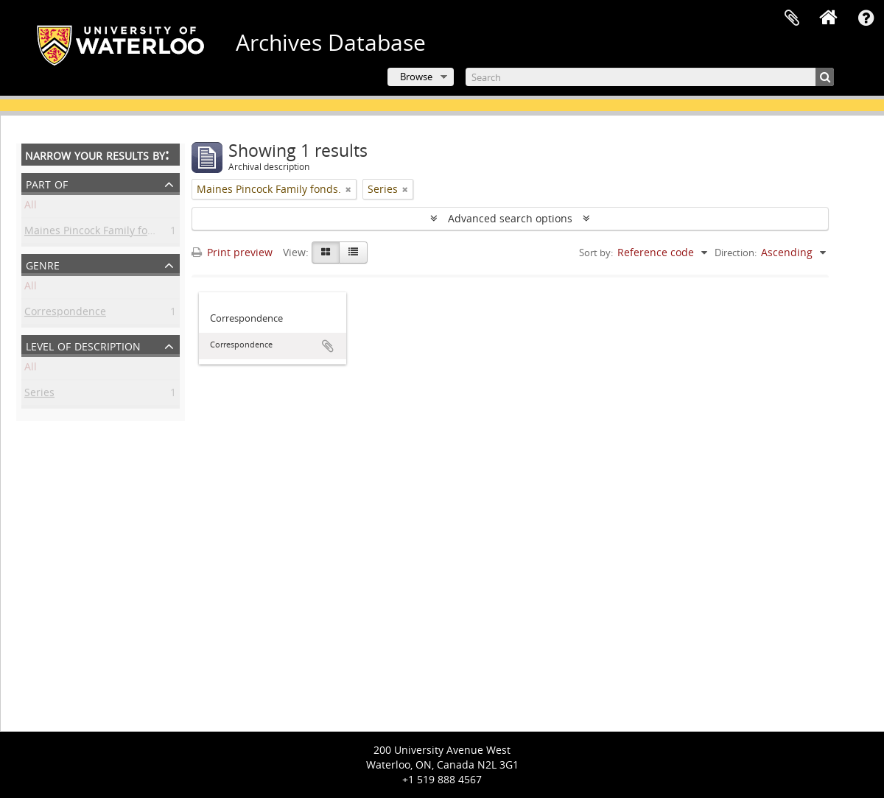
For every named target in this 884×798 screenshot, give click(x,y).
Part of (47, 183)
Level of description (83, 345)
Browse (416, 76)
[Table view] (353, 252)
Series (39, 395)
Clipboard (792, 18)
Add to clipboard (327, 346)
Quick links (865, 18)
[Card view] (326, 252)
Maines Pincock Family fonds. (96, 233)
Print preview (232, 252)
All (30, 207)
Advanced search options (510, 218)
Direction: (736, 252)
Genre (43, 264)
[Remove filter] (348, 189)
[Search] (650, 77)
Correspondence (65, 314)
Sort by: (596, 252)
